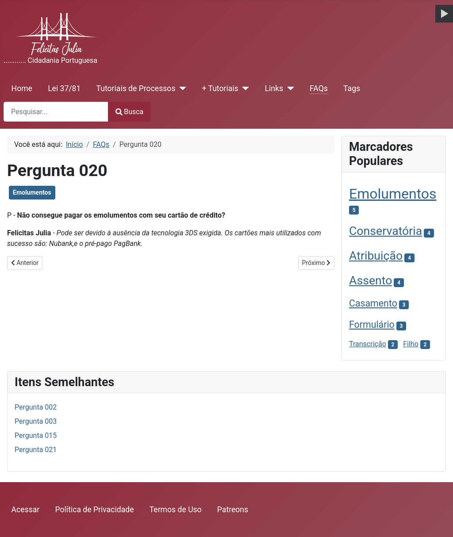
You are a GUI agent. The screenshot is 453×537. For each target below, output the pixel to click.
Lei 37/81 (64, 88)
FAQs (319, 88)
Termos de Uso (176, 509)
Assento (370, 280)
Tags (351, 88)
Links (274, 88)
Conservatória (385, 231)
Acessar (26, 509)
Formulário (372, 324)
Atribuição (376, 256)
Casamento (373, 303)
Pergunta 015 (36, 435)
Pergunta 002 (36, 407)
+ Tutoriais (220, 88)
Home (22, 88)
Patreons (232, 509)
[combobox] (56, 112)
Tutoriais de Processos (136, 88)
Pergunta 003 (36, 421)
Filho (410, 344)
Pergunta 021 (36, 449)
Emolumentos (32, 192)
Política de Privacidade (94, 509)
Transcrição (367, 344)
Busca (129, 111)
